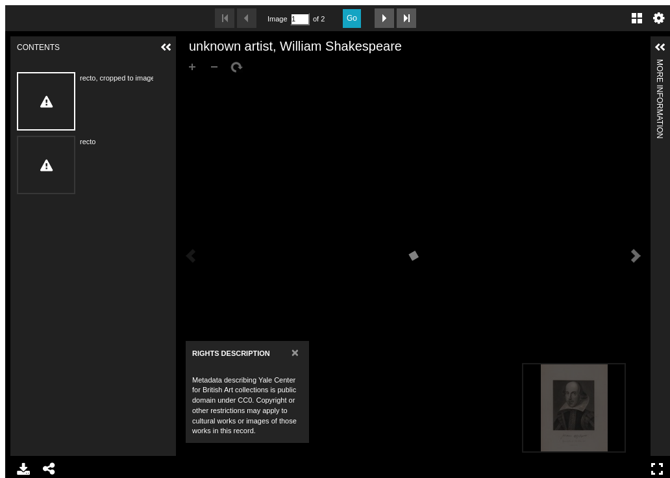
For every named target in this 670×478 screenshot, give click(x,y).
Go (352, 18)
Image (277, 19)
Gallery (637, 18)
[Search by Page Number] (300, 19)
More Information (659, 64)
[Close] (295, 352)
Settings (659, 18)
